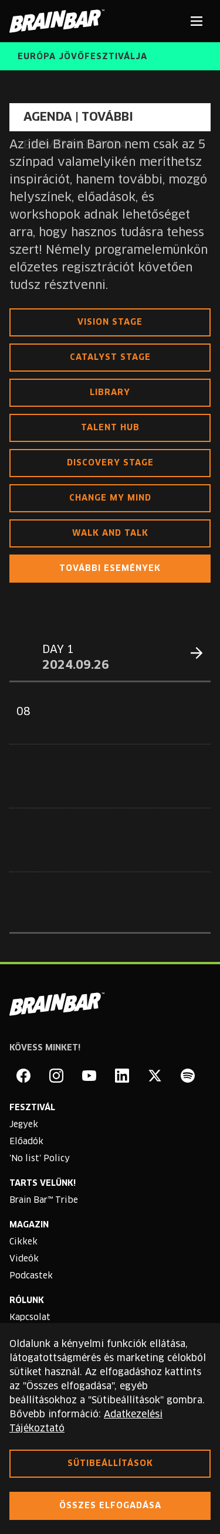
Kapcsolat (29, 1318)
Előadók (26, 1142)
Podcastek (31, 1276)
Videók (24, 1259)
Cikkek (23, 1242)
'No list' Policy (39, 1159)
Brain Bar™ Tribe (43, 1200)
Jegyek (23, 1125)
